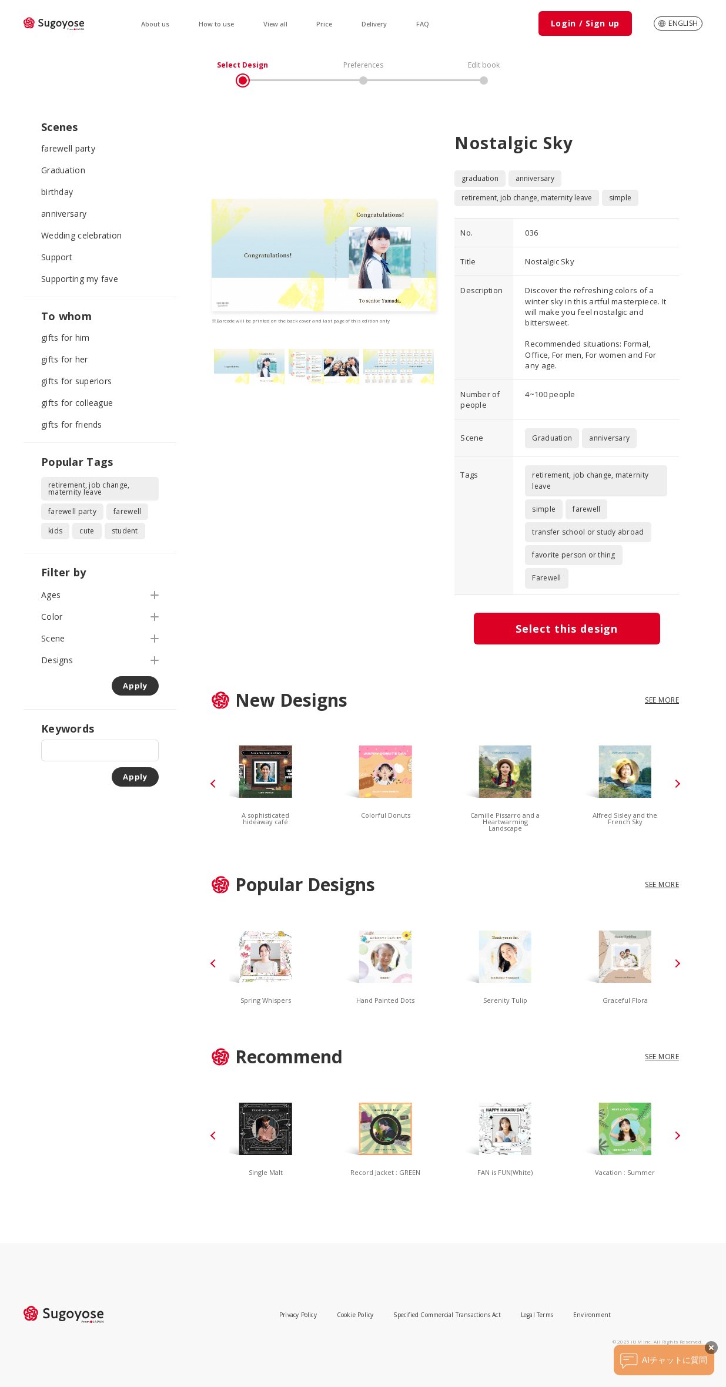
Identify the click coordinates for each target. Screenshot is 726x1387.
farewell (127, 511)
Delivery (374, 23)
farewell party (68, 148)
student (125, 531)
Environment (592, 1315)
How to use (216, 23)
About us (155, 23)
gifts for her (64, 359)
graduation (480, 178)
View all (275, 23)
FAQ (422, 23)
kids (55, 531)
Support (56, 257)
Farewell (546, 578)
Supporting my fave (79, 278)
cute (86, 531)
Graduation (63, 170)
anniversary (63, 213)
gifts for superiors (76, 381)
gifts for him (65, 337)
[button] (214, 783)
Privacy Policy (298, 1315)
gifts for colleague (77, 402)
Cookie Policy (355, 1315)
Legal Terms (537, 1315)
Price (324, 23)
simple (620, 198)
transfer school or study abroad (588, 532)
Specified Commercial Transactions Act (446, 1315)
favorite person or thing (573, 555)
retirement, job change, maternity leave (88, 488)
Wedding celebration (81, 235)
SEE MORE (662, 700)
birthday (57, 191)
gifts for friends (71, 424)
